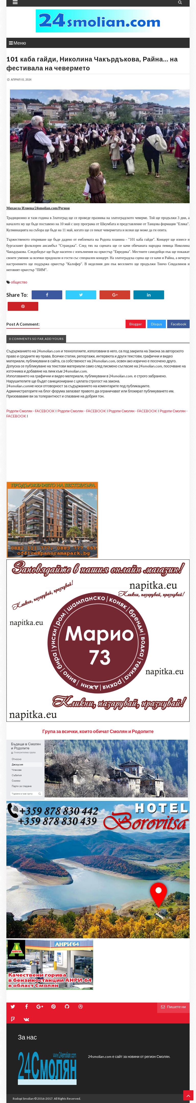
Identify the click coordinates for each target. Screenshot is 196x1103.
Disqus (156, 324)
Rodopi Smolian (23, 1098)
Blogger (135, 324)
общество (19, 282)
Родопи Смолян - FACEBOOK (30, 411)
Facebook (178, 324)
